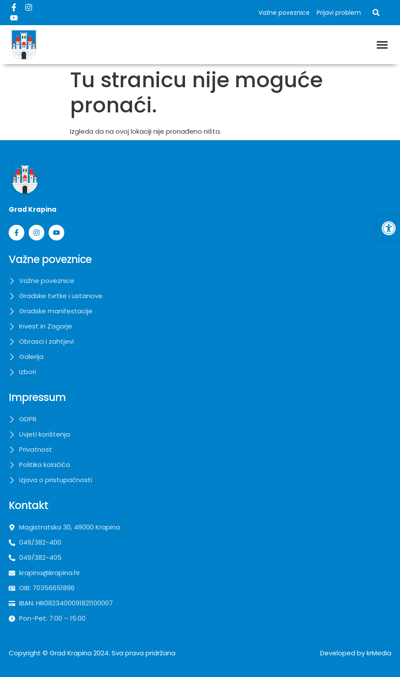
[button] (376, 12)
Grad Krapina (71, 652)
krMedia (379, 652)
